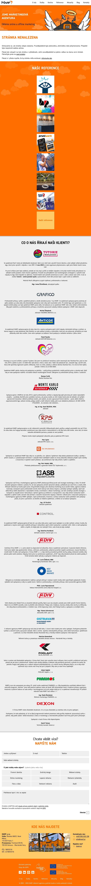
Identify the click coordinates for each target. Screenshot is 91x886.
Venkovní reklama (45, 784)
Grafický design (45, 772)
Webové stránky (74, 772)
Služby (42, 3)
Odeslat (84, 812)
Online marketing (16, 778)
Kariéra (50, 3)
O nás (34, 3)
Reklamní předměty (75, 778)
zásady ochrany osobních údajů (27, 806)
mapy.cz (79, 846)
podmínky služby (43, 806)
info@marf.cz (80, 839)
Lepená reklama (45, 778)
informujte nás (46, 58)
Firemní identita (16, 772)
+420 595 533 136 (82, 836)
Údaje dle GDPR (23, 867)
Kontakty (86, 3)
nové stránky (20, 54)
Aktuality (70, 3)
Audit (75, 784)
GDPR (44, 808)
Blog (78, 3)
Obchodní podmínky (25, 864)
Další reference (45, 220)
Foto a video (16, 784)
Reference (59, 3)
